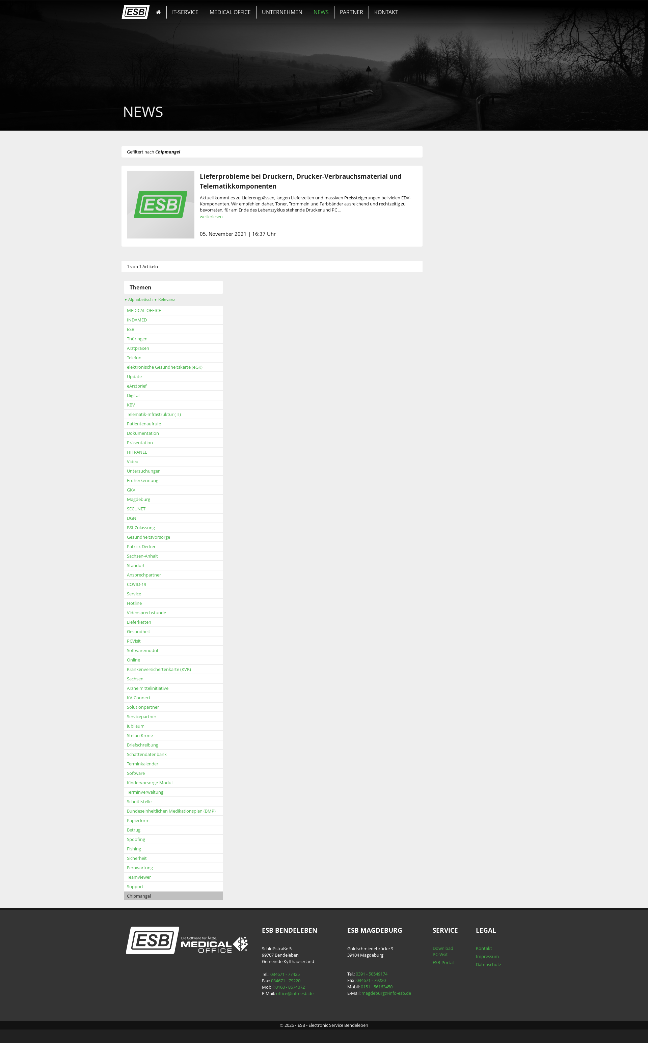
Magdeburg (154, 499)
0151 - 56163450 (375, 987)
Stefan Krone (156, 735)
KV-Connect (154, 698)
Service (150, 594)
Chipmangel (155, 896)
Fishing (150, 849)
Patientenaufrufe (160, 424)
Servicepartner (157, 716)
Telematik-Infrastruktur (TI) (170, 414)
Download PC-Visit (434, 951)
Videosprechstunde (162, 613)
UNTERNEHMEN (277, 8)
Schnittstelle (155, 801)
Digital (149, 395)
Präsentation (156, 443)
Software (152, 773)
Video (148, 461)
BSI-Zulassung (157, 528)
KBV (147, 405)
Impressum (475, 956)
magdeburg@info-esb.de (384, 993)
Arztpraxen (154, 348)
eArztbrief (152, 386)
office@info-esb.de (299, 993)
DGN (147, 518)
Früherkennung (158, 480)
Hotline (150, 603)
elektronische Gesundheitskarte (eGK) (180, 367)
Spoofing (152, 839)
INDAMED (153, 320)
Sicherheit (153, 858)
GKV (147, 490)
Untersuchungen (160, 471)
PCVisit (150, 641)
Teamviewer (155, 877)
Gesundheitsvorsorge (164, 537)
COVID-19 (152, 584)
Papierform (154, 820)
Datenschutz (476, 964)
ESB (146, 329)
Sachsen (151, 679)
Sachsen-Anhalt (158, 556)
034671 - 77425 (289, 974)
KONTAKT (362, 8)
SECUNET (152, 509)
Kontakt (472, 948)
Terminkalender (158, 764)
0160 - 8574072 (294, 987)
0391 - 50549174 (370, 974)
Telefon (150, 358)
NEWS (310, 8)
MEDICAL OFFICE (232, 8)
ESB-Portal (434, 962)
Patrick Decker (157, 546)
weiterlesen (227, 217)
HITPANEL (153, 452)
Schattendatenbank (163, 754)
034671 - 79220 (290, 981)
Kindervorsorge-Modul (165, 783)
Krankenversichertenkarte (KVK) (175, 669)
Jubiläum (151, 726)
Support (151, 886)
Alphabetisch (154, 299)
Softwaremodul (158, 650)
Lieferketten (155, 622)
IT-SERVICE (193, 8)
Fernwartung (156, 868)
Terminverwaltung (161, 792)
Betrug (149, 830)
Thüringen (153, 339)
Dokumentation (159, 433)
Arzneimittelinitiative (163, 688)
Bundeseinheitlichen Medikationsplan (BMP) (187, 811)
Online (149, 660)
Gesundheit (154, 631)
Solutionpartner (159, 707)
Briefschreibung (158, 745)
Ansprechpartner (160, 575)
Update (150, 376)
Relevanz (180, 299)
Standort (152, 565)
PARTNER (334, 8)
